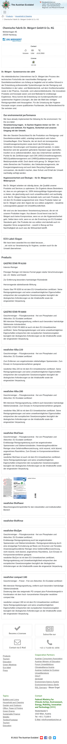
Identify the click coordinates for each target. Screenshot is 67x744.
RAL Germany (41, 688)
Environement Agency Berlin (47, 685)
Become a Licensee (17, 633)
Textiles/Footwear (10, 720)
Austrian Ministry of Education (47, 662)
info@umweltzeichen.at (51, 720)
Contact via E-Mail (17, 647)
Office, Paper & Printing (13, 708)
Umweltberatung (42, 673)
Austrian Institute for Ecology (47, 670)
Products (9, 16)
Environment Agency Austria (47, 682)
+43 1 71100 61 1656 (49, 647)
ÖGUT (37, 676)
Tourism (6, 659)
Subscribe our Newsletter (49, 635)
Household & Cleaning (23, 16)
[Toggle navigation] (4, 12)
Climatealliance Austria (44, 667)
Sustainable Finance (11, 714)
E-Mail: (38, 720)
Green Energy (9, 711)
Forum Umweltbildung (44, 664)
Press (5, 670)
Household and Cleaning (13, 702)
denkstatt (39, 679)
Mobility (6, 717)
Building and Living (11, 700)
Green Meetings (9, 665)
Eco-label (7, 668)
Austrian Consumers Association (48, 659)
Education (7, 662)
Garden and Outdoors (12, 705)
